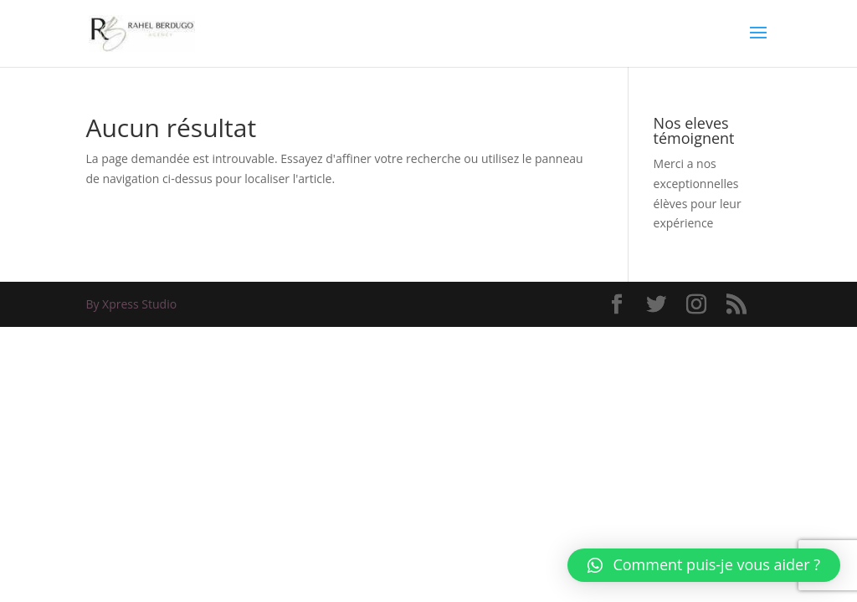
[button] (703, 565)
